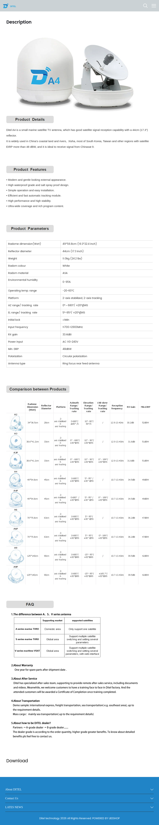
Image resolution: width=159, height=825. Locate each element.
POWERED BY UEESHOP (106, 818)
